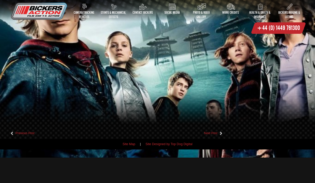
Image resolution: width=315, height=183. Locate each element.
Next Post (210, 133)
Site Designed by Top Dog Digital (169, 144)
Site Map (129, 144)
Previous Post (25, 133)
